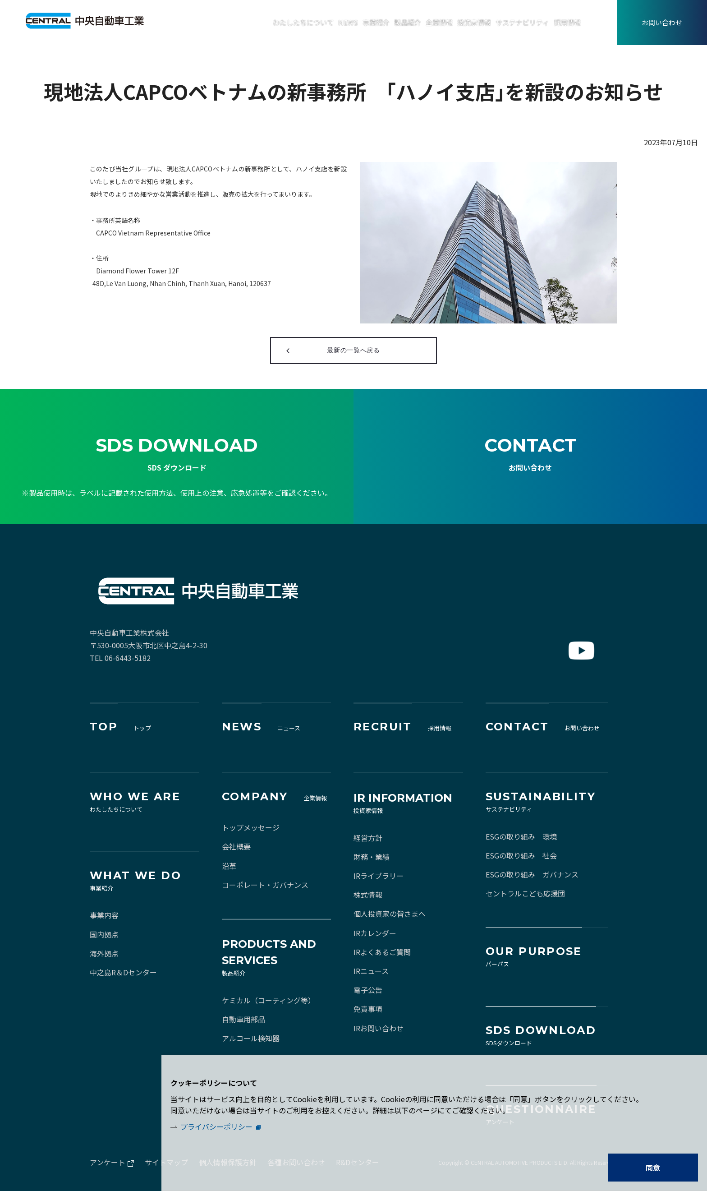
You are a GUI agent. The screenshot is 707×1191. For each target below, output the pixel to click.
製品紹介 (407, 22)
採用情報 (567, 22)
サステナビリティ (522, 22)
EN (607, 23)
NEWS (348, 22)
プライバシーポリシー (216, 1126)
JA (588, 23)
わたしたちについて (303, 22)
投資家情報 (474, 22)
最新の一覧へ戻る (353, 350)
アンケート (107, 1162)
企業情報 (439, 22)
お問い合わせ (662, 22)
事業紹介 (376, 22)
